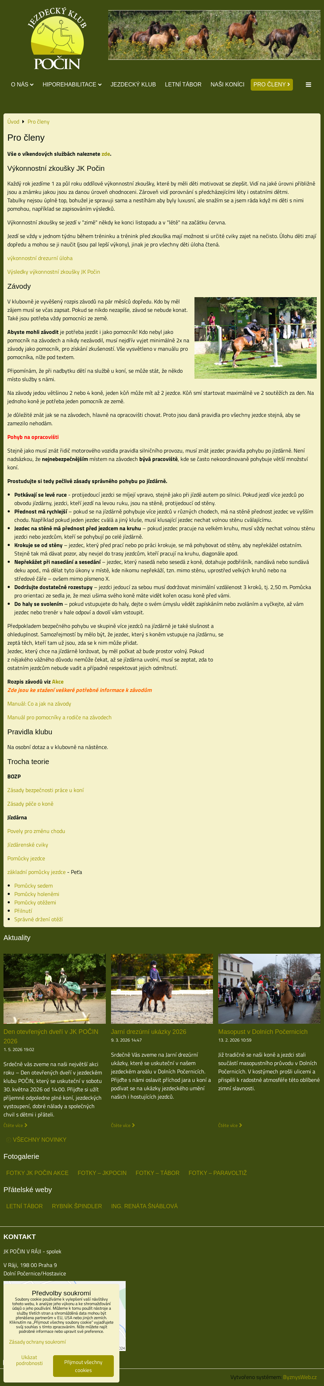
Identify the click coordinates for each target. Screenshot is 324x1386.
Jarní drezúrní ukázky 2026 (148, 1031)
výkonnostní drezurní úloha (40, 258)
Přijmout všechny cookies (83, 1366)
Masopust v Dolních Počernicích (263, 1031)
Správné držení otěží (38, 919)
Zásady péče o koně (30, 803)
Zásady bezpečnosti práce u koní (45, 790)
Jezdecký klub (133, 85)
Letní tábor (183, 85)
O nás (22, 85)
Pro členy (271, 85)
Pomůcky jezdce (26, 858)
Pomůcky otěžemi (35, 902)
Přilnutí (23, 910)
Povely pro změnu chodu (36, 831)
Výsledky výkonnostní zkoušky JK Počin (53, 271)
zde (106, 153)
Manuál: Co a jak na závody (39, 703)
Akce (58, 681)
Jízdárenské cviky (27, 844)
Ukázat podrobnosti (29, 1360)
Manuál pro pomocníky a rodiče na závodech (59, 717)
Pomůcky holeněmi (36, 894)
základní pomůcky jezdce (36, 872)
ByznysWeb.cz (300, 1377)
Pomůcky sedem (33, 885)
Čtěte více (13, 1125)
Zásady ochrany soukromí (37, 1342)
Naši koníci (227, 85)
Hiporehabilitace (72, 85)
